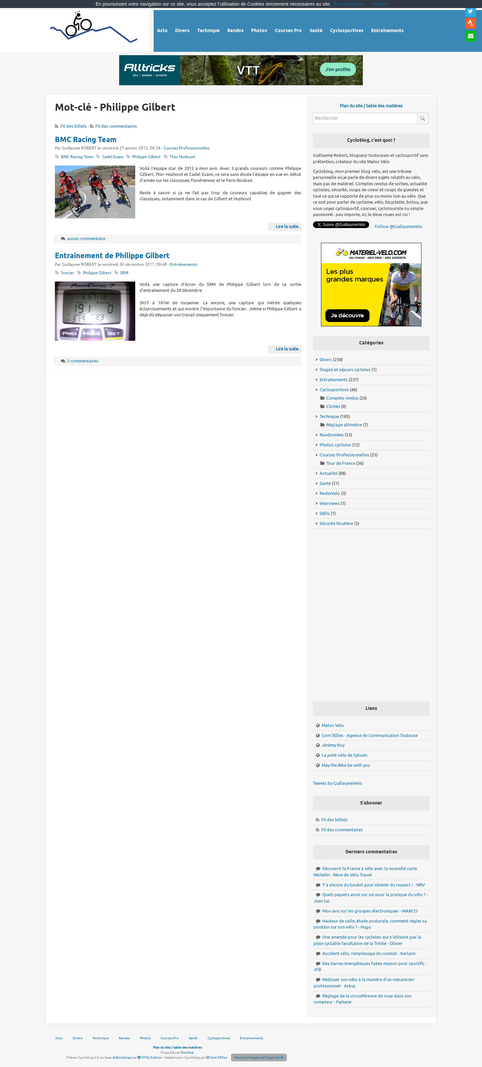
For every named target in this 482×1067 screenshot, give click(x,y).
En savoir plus (348, 4)
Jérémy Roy (333, 745)
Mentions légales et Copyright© (259, 1057)
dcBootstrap (121, 1057)
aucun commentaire (86, 238)
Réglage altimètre (344, 425)
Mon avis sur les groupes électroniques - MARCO (369, 911)
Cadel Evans (113, 156)
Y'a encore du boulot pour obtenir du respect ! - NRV (373, 885)
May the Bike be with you (346, 765)
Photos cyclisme (335, 445)
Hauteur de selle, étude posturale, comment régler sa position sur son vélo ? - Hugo (370, 924)
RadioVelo (330, 493)
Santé (325, 483)
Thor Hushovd (182, 156)
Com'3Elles (216, 1057)
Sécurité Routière (336, 523)
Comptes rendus (342, 398)
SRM (124, 273)
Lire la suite (287, 226)
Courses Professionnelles (186, 148)
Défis (325, 513)
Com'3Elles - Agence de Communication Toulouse (370, 735)
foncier (67, 273)
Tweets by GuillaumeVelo (337, 783)
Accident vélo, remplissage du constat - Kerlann (368, 953)
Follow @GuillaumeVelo (398, 226)
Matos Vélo (333, 725)
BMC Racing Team (85, 140)
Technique (329, 416)
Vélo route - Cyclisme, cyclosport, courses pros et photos (94, 30)
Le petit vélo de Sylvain (344, 755)
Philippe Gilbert (146, 156)
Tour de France (340, 463)
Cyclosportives (334, 390)
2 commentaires (82, 361)
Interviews (330, 503)
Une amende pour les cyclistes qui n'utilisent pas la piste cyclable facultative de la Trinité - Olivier (367, 940)
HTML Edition (150, 1057)
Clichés (333, 406)
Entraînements (183, 264)
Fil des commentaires (116, 126)
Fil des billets (74, 126)
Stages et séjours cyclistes (345, 369)
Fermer (378, 4)
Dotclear (187, 1052)
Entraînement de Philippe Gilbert (112, 256)
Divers (326, 359)
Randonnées (332, 435)
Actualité (328, 473)
